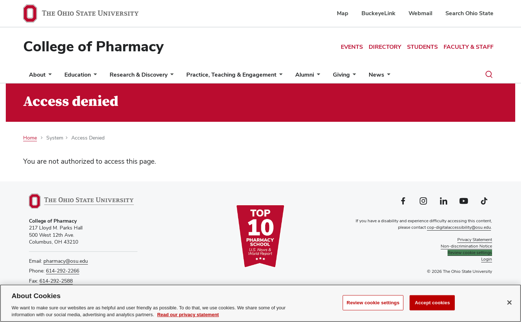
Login (486, 259)
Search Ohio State (469, 13)
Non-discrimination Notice (466, 246)
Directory (385, 47)
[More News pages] (387, 76)
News (376, 74)
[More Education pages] (94, 76)
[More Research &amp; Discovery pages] (170, 76)
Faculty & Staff (469, 47)
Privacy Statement (474, 239)
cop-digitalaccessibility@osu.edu (459, 227)
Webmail (420, 13)
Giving (341, 74)
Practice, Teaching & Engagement (231, 74)
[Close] (509, 302)
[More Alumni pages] (317, 76)
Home (30, 137)
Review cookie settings (373, 302)
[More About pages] (48, 76)
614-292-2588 (56, 281)
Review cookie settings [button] (470, 253)
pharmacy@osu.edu (65, 261)
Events (352, 47)
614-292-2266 (62, 270)
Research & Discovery (139, 74)
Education (77, 74)
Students (422, 47)
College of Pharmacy (93, 46)
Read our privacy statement (188, 315)
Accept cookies (432, 302)
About (37, 74)
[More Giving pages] (353, 76)
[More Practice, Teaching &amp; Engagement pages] (279, 76)
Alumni (304, 74)
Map (342, 13)
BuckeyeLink (378, 13)
